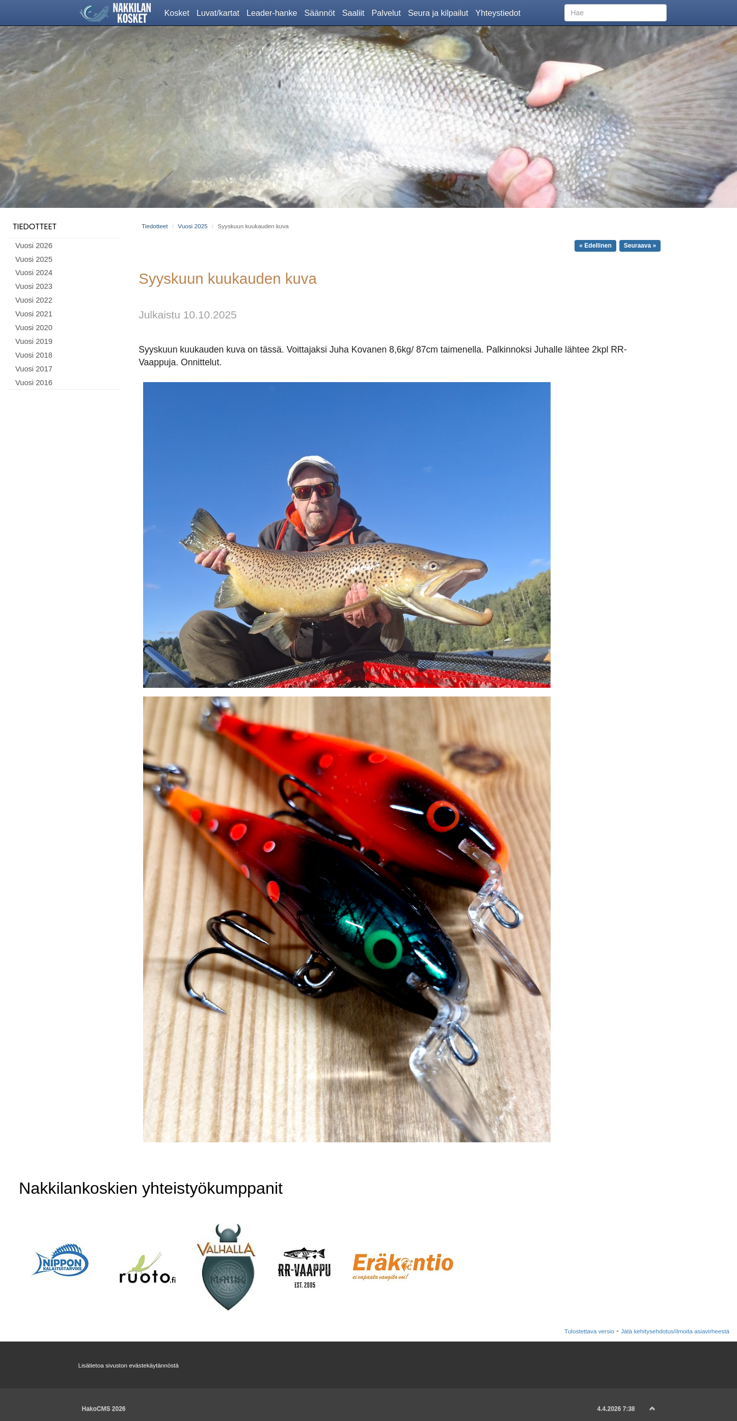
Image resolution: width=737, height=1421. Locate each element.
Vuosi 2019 (33, 341)
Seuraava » (640, 245)
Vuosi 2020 (33, 328)
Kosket (179, 12)
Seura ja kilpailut (440, 12)
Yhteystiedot (499, 12)
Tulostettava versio (589, 1331)
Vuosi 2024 (33, 273)
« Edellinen (595, 245)
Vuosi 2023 (33, 286)
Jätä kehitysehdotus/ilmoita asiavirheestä (675, 1331)
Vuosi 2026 (33, 246)
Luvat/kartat (220, 12)
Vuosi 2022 (33, 300)
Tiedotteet (35, 226)
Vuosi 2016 (33, 383)
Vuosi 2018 (33, 355)
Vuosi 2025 (33, 259)
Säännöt (322, 12)
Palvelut (388, 12)
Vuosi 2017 (33, 369)
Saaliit (355, 12)
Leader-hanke (274, 12)
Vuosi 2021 (33, 314)
